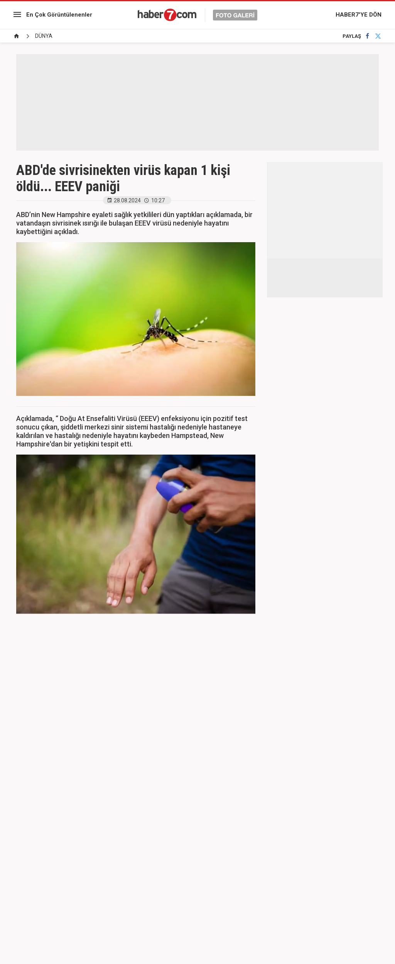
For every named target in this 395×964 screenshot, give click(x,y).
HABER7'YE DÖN (358, 14)
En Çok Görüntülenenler (59, 14)
